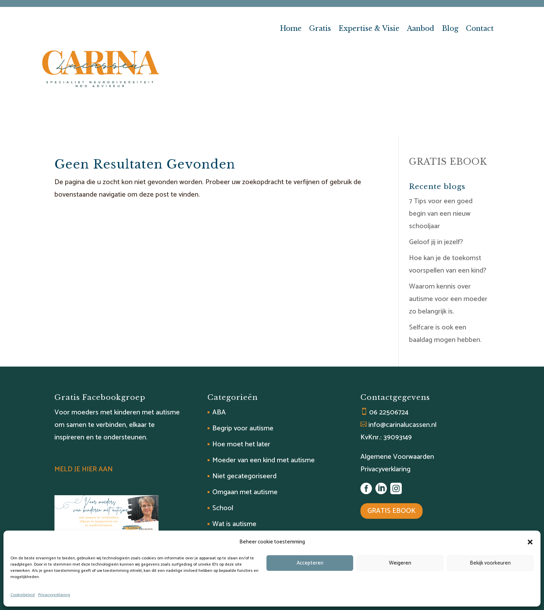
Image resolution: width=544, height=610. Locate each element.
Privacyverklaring (54, 595)
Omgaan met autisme (245, 492)
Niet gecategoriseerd (244, 476)
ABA (219, 412)
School (222, 508)
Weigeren (400, 563)
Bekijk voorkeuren (490, 563)
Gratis (320, 29)
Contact (480, 29)
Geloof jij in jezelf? (436, 242)
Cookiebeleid (22, 595)
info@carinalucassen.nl (402, 425)
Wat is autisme (234, 524)
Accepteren (310, 563)
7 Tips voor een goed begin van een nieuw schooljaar (441, 214)
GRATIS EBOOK (448, 161)
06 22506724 (388, 412)
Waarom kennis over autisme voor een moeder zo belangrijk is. (448, 299)
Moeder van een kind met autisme (263, 460)
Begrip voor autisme (242, 428)
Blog (450, 29)
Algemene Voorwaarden (397, 457)
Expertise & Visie (369, 29)
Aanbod (420, 29)
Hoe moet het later (241, 444)
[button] (530, 542)
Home (290, 29)
